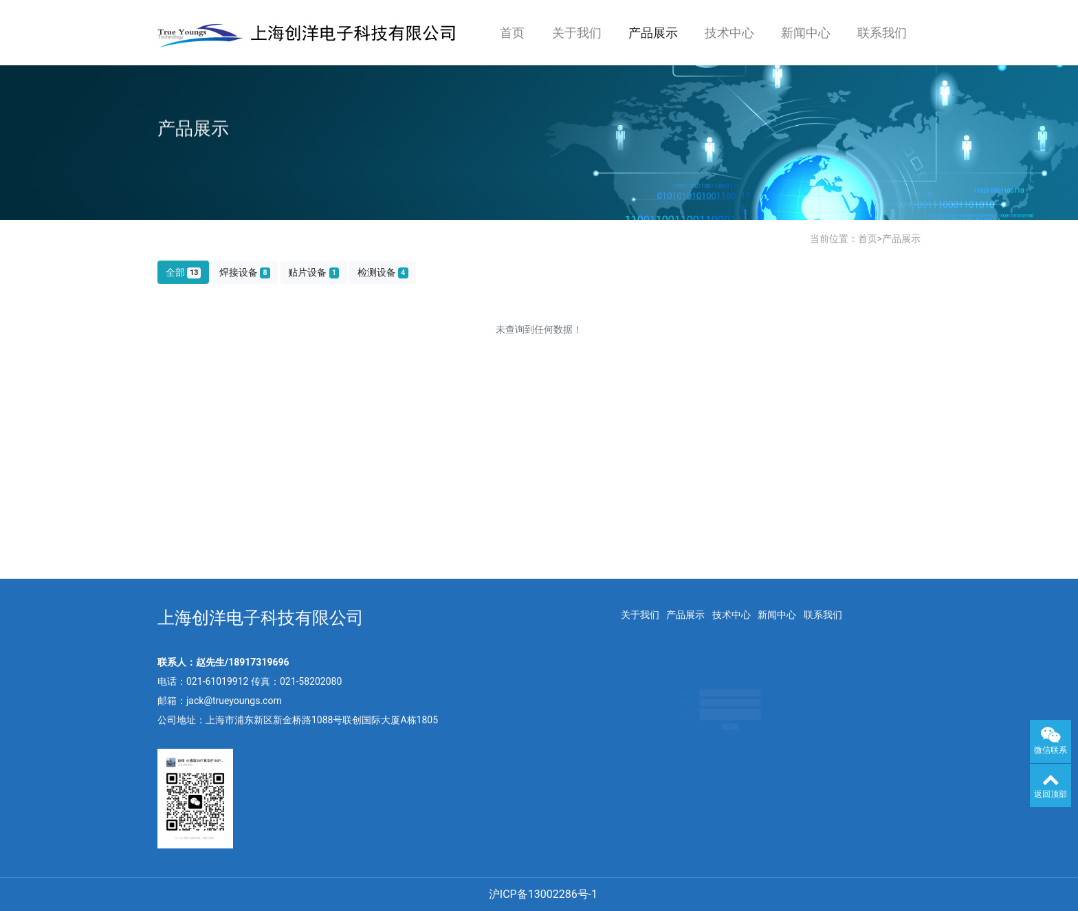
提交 (725, 739)
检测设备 (383, 272)
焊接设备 (244, 272)
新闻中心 (805, 32)
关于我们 (577, 32)
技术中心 (729, 32)
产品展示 (653, 32)
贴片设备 (313, 272)
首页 (512, 32)
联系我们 (882, 32)
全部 (183, 272)
